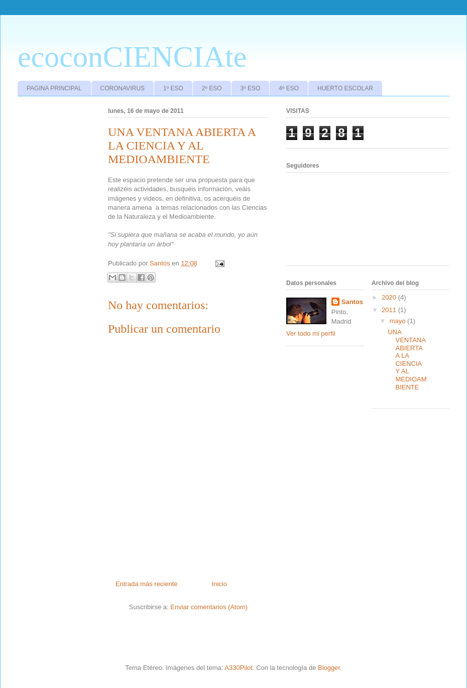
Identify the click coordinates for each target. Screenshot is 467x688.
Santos (352, 302)
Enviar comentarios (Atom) (209, 607)
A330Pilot (238, 667)
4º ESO (289, 88)
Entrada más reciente (146, 584)
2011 (390, 310)
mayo (398, 321)
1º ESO (173, 88)
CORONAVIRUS (122, 88)
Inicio (219, 584)
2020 (390, 297)
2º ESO (212, 88)
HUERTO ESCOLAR (345, 88)
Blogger (329, 667)
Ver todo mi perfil (310, 333)
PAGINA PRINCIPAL (54, 88)
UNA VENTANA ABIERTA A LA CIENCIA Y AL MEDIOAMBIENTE (407, 359)
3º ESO (251, 88)
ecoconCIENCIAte (132, 56)
